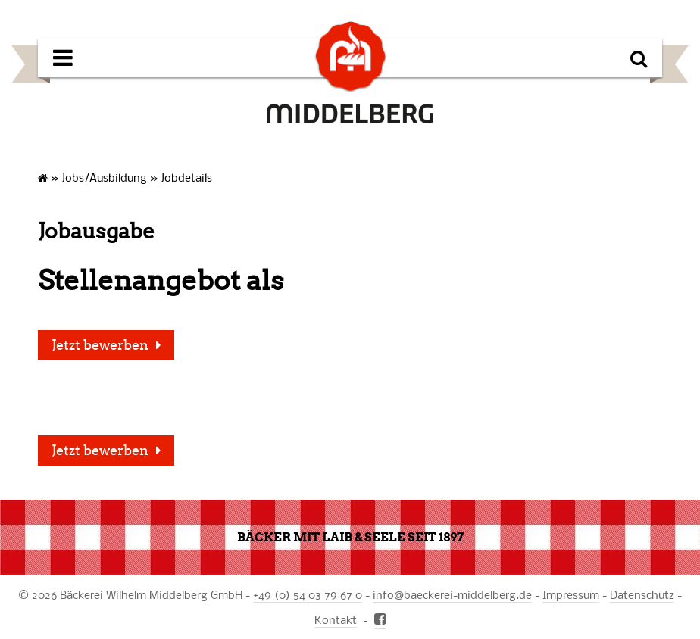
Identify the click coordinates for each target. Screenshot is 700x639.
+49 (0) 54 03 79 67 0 (307, 594)
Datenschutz (642, 594)
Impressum (570, 594)
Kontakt (335, 619)
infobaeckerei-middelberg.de (452, 594)
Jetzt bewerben (100, 345)
